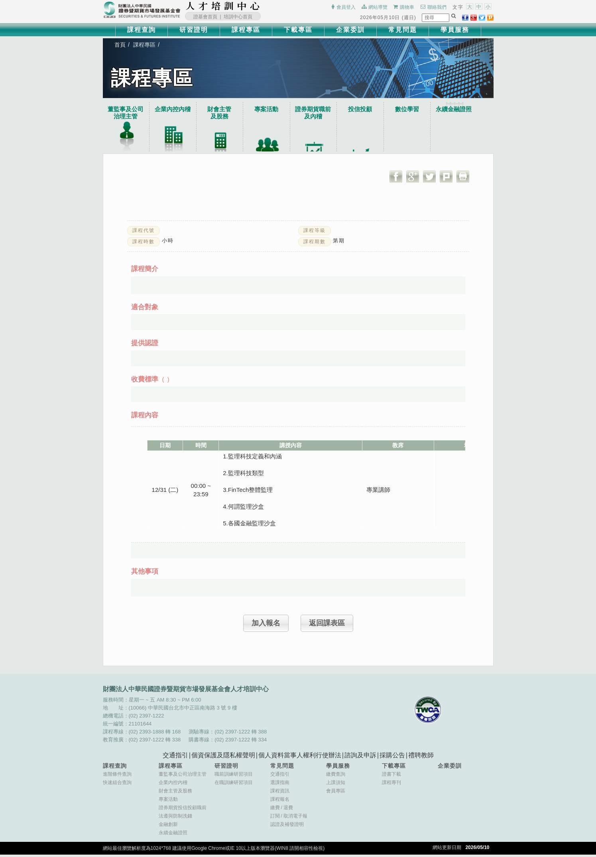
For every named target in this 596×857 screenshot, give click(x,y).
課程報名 (279, 801)
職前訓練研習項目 (233, 776)
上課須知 (335, 785)
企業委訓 (350, 29)
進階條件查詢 (117, 776)
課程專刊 (391, 785)
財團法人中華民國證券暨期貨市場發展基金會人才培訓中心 (223, 6)
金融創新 (168, 826)
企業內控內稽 (175, 109)
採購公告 (392, 757)
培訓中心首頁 (238, 17)
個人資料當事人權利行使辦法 (299, 757)
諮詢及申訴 (360, 757)
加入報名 (266, 625)
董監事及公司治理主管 (127, 113)
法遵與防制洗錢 (175, 818)
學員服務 (455, 29)
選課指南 (279, 785)
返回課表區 (327, 625)
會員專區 (335, 793)
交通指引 (175, 757)
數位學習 (419, 109)
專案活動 (273, 109)
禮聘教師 (421, 757)
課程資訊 (279, 793)
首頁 (120, 45)
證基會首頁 (205, 17)
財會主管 (224, 113)
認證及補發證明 (287, 826)
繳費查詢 (335, 776)
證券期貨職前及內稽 (321, 113)
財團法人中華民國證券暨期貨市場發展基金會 (142, 10)
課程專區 (246, 29)
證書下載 (391, 776)
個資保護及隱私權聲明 (223, 757)
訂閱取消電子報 (288, 818)
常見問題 (402, 29)
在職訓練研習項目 (233, 785)
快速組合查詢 (117, 785)
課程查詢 (141, 29)
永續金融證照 (467, 109)
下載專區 (298, 29)
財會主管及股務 (175, 793)
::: (262, 6)
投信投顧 (370, 109)
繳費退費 (281, 810)
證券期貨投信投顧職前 (183, 810)
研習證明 (193, 29)
